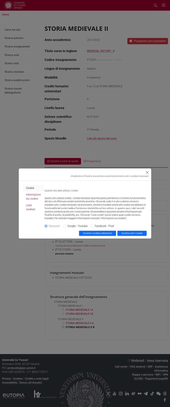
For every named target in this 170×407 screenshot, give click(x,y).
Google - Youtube (77, 226)
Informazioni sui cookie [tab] (33, 196)
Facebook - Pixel (104, 226)
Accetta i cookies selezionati (97, 233)
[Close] (147, 172)
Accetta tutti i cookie (132, 233)
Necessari (54, 226)
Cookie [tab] (30, 188)
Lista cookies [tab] (30, 207)
